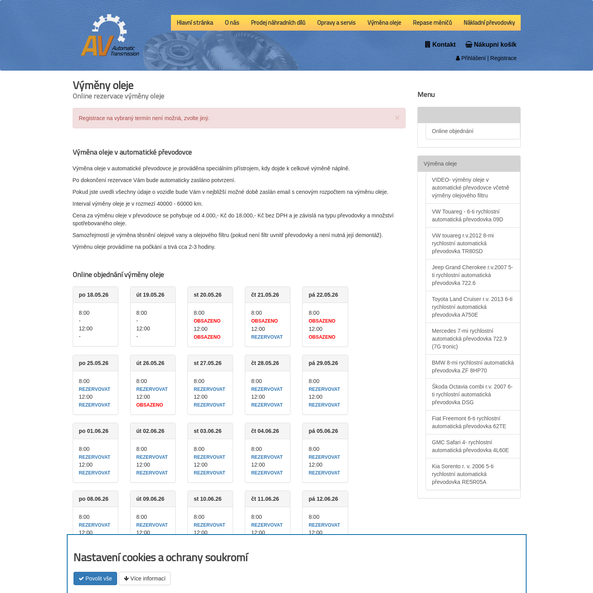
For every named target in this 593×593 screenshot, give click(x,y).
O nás (232, 22)
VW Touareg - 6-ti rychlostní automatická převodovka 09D (467, 215)
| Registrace (501, 58)
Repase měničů (432, 22)
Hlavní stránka (195, 22)
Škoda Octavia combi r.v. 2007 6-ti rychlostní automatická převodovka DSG (472, 394)
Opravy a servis (336, 22)
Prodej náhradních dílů (278, 22)
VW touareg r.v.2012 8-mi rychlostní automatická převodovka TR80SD (463, 243)
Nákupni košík (491, 44)
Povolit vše (95, 578)
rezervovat (267, 337)
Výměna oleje (384, 22)
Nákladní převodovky (489, 22)
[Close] (397, 117)
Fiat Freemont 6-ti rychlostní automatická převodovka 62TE (469, 422)
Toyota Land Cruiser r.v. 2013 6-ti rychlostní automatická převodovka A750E (472, 307)
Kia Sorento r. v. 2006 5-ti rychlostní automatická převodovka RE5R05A (463, 474)
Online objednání (453, 131)
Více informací (144, 578)
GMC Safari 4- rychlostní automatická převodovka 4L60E (470, 446)
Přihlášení (471, 58)
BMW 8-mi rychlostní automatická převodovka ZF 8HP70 (473, 366)
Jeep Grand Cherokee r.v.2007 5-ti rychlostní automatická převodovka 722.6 (472, 275)
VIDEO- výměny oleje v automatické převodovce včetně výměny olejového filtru (470, 188)
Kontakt (440, 44)
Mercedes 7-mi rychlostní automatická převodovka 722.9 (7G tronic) (469, 339)
